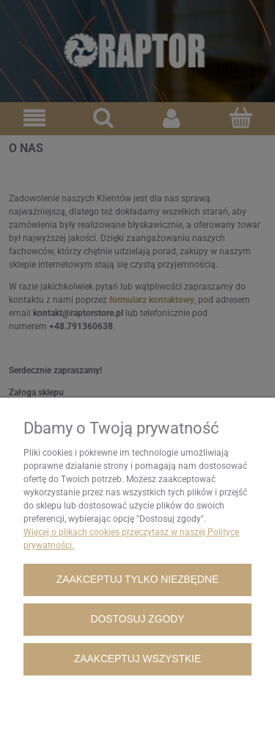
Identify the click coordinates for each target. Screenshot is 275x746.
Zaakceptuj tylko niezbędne (137, 579)
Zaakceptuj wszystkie (137, 658)
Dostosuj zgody (138, 619)
